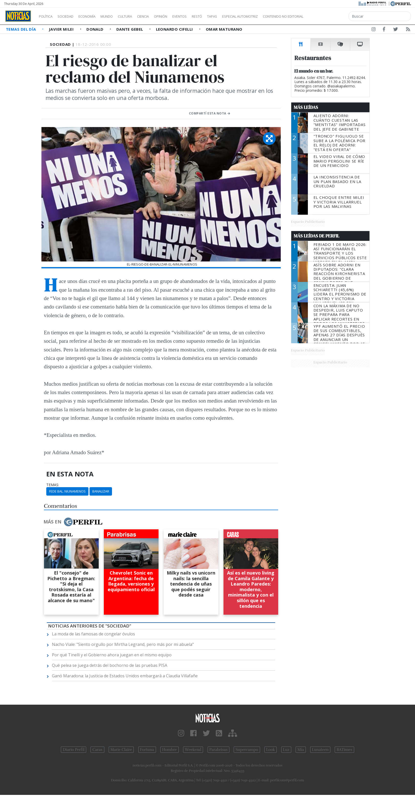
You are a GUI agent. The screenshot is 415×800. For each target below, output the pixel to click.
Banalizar (100, 491)
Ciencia (160, 16)
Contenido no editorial (326, 16)
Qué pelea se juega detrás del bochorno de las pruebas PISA (109, 665)
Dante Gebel (130, 29)
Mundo (118, 16)
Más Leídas (306, 107)
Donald (95, 29)
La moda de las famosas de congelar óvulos (93, 634)
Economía (95, 16)
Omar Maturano (224, 29)
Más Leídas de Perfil (316, 236)
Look (270, 749)
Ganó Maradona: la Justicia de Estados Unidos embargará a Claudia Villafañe (125, 676)
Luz (286, 749)
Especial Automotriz (274, 16)
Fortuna (147, 749)
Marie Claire (121, 749)
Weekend (193, 749)
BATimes (344, 749)
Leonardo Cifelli (175, 29)
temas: (52, 485)
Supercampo (246, 749)
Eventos (203, 16)
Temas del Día (21, 29)
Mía (300, 749)
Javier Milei (62, 29)
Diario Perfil (73, 749)
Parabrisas (218, 749)
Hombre (169, 749)
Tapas (241, 16)
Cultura (139, 16)
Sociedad (70, 16)
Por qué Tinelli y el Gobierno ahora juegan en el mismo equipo (112, 655)
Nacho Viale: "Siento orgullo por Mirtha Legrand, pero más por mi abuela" (123, 644)
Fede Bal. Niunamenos (67, 491)
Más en (72, 522)
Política (47, 16)
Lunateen (320, 749)
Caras (97, 749)
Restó (224, 16)
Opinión (181, 16)
